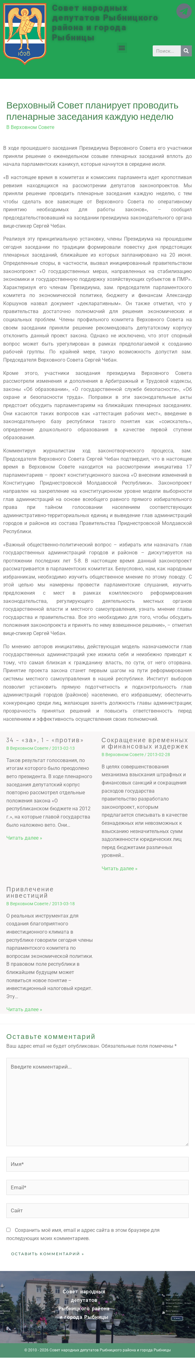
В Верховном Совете (30, 127)
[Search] (186, 50)
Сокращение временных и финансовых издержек (145, 743)
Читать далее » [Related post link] (24, 838)
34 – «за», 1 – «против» (45, 739)
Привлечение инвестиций (30, 892)
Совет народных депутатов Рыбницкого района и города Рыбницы (105, 22)
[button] (122, 48)
